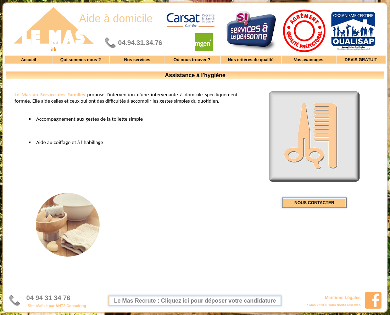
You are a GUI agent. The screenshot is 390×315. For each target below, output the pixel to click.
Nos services (137, 59)
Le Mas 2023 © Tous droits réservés (333, 305)
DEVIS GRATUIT (361, 59)
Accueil (28, 59)
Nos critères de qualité (251, 59)
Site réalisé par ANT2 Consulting (57, 306)
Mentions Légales (343, 297)
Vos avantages (308, 59)
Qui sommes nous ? (81, 59)
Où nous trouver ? (192, 59)
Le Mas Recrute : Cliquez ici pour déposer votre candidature (195, 301)
